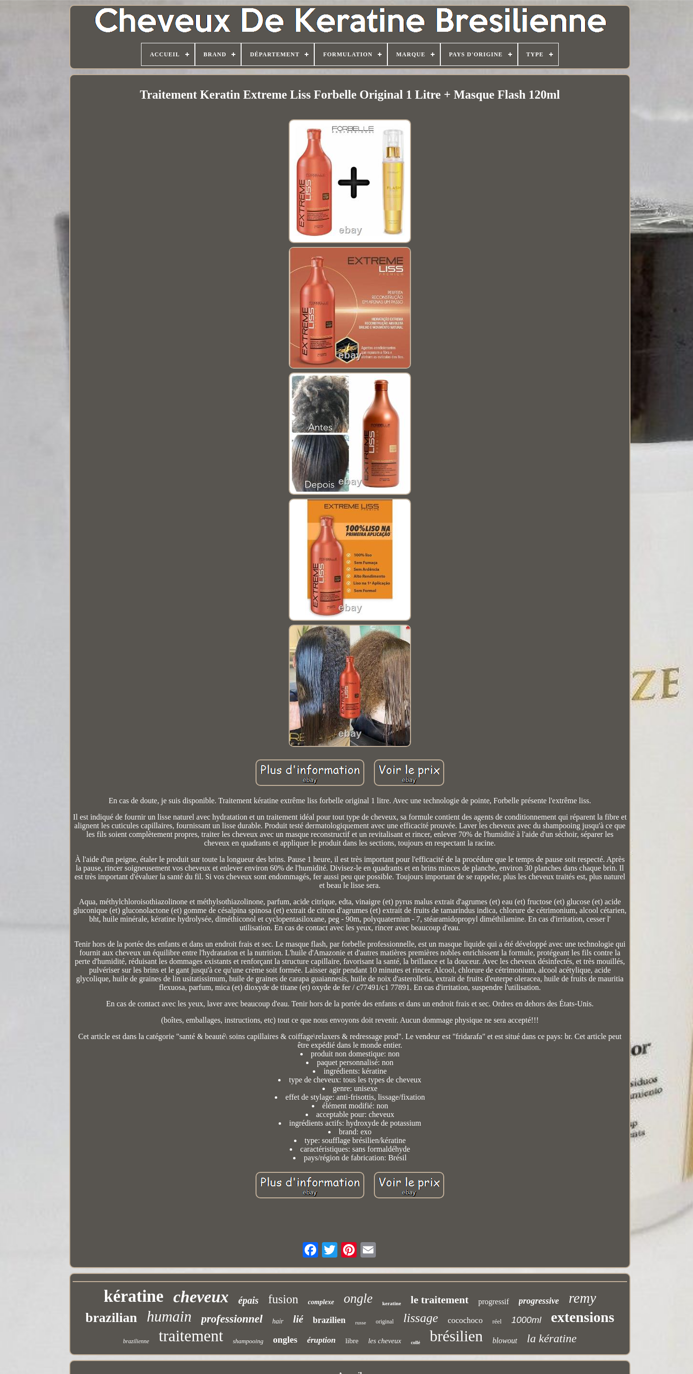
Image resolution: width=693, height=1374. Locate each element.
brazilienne (136, 1341)
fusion (283, 1299)
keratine (391, 1303)
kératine (133, 1296)
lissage (420, 1318)
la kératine (552, 1338)
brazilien (329, 1320)
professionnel (232, 1319)
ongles (285, 1340)
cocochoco (465, 1320)
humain (169, 1316)
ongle (358, 1298)
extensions (583, 1317)
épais (248, 1300)
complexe (321, 1302)
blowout (504, 1340)
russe (360, 1322)
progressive (539, 1301)
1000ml (526, 1320)
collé (415, 1342)
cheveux (201, 1297)
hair (277, 1321)
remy (582, 1298)
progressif (493, 1301)
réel (496, 1321)
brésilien (456, 1336)
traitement (191, 1336)
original (385, 1321)
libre (352, 1341)
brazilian (111, 1317)
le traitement (439, 1300)
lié (298, 1319)
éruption (321, 1340)
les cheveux (384, 1341)
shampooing (248, 1341)
